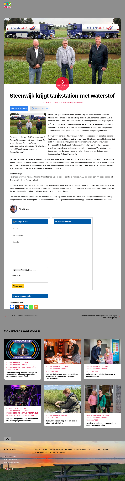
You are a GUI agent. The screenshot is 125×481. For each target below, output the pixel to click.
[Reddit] (21, 307)
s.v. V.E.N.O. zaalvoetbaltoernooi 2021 (23, 316)
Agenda (89, 415)
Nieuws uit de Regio (60, 102)
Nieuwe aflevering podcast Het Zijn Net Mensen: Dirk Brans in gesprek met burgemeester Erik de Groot (21, 375)
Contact (106, 449)
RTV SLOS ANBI (95, 449)
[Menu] (117, 3)
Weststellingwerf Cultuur (25, 415)
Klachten (45, 449)
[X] (17, 307)
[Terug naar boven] (7, 439)
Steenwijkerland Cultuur (17, 362)
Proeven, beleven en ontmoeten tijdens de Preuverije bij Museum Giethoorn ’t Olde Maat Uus (62, 376)
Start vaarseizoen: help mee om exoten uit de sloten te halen (61, 422)
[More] (36, 307)
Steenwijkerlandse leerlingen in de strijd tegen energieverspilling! (99, 317)
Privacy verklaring (56, 449)
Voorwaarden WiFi (80, 449)
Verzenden (17, 286)
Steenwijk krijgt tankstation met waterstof (62, 95)
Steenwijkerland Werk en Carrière (21, 367)
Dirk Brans (46, 102)
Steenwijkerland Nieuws (75, 102)
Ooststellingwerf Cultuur (17, 408)
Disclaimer (68, 449)
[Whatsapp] (31, 307)
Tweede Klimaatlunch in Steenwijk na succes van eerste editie (101, 424)
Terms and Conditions (57, 452)
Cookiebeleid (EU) (40, 452)
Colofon (37, 449)
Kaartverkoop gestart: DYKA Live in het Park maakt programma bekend (22, 419)
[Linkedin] (26, 307)
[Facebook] (12, 307)
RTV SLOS (9, 457)
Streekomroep (12, 369)
